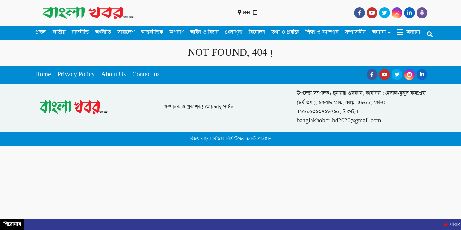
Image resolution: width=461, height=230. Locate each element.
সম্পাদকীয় (355, 32)
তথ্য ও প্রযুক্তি (285, 32)
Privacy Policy (76, 74)
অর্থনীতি (103, 32)
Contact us (145, 74)
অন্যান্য (379, 32)
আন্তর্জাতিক (152, 32)
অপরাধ (176, 32)
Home (43, 74)
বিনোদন (257, 32)
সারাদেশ (125, 32)
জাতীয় (59, 32)
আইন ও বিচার (204, 32)
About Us (113, 74)
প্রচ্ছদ (40, 32)
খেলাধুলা (233, 32)
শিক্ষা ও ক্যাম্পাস (321, 32)
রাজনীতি (80, 32)
